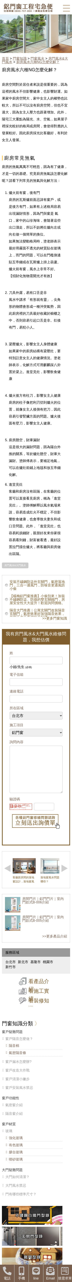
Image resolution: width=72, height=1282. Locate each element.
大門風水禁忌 (15, 1193)
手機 (21, 1273)
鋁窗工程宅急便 (28, 8)
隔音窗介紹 (14, 1121)
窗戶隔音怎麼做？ (19, 1046)
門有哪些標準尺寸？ (20, 1202)
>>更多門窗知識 (54, 618)
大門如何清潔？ (17, 1184)
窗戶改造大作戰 (17, 1078)
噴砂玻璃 (16, 1167)
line (36, 1273)
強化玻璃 (16, 1146)
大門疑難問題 (12, 1178)
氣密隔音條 (17, 1060)
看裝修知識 (38, 1012)
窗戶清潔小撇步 (17, 1087)
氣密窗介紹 (14, 1113)
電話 (7, 1273)
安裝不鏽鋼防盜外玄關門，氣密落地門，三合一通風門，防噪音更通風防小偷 (37, 585)
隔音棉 (14, 1053)
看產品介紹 (38, 993)
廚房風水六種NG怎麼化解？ (38, 62)
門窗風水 (37, 58)
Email (50, 1273)
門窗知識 (20, 58)
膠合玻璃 (16, 1160)
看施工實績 (38, 1002)
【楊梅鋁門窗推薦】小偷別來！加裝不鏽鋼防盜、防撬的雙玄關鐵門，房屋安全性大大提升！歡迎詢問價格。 (37, 599)
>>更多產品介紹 (54, 944)
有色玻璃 (16, 1153)
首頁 (5, 58)
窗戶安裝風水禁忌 (19, 1095)
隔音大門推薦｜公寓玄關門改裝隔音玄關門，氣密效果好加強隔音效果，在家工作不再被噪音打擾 (37, 613)
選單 (66, 8)
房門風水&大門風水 (15, 565)
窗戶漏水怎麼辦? (18, 1069)
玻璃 (8, 1139)
